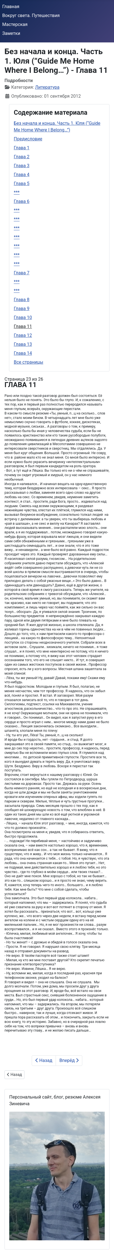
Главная (10, 6)
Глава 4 (21, 174)
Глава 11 (23, 326)
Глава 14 (23, 353)
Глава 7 (21, 272)
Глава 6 (21, 201)
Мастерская (15, 24)
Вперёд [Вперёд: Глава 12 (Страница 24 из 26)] (69, 1060)
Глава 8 (21, 299)
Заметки (11, 33)
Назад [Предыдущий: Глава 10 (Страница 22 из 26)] (44, 1060)
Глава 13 (23, 344)
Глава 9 (21, 308)
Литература (47, 87)
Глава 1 (21, 147)
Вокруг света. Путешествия (31, 15)
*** (17, 192)
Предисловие (28, 139)
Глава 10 (23, 317)
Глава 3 (21, 165)
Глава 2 (21, 156)
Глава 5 (21, 183)
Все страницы (28, 362)
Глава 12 (23, 335)
